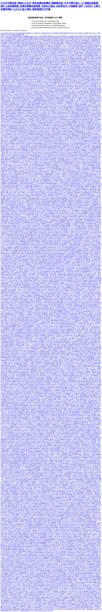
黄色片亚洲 (46, 525)
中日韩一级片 (65, 585)
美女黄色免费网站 (87, 432)
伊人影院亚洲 (65, 82)
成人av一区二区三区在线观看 (68, 76)
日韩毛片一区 (36, 265)
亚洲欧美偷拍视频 (40, 74)
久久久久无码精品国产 (57, 417)
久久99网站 (92, 310)
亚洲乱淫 (23, 524)
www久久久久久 (5, 205)
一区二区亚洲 (62, 546)
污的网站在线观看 (74, 113)
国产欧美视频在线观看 (81, 601)
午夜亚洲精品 (13, 263)
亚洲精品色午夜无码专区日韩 (37, 244)
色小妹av (67, 64)
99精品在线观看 (5, 490)
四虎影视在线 (95, 350)
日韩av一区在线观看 (41, 49)
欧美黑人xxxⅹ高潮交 (80, 278)
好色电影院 (18, 220)
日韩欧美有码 (70, 51)
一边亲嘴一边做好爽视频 (8, 60)
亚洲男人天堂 (95, 516)
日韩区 (97, 60)
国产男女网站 (50, 42)
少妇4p (74, 260)
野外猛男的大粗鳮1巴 (52, 210)
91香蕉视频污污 (44, 366)
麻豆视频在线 (88, 430)
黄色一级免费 (67, 400)
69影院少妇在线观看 (14, 137)
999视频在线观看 (11, 235)
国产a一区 (81, 152)
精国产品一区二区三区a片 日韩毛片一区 (32, 589)
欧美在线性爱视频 (28, 234)
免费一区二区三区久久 (8, 189)
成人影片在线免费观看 (63, 116)
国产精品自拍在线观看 (9, 438)
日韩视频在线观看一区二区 (90, 70)
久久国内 (85, 74)
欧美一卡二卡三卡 (96, 193)
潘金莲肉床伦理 (5, 269)
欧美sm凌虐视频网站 (9, 64)
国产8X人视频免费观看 (54, 125)
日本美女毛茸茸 (52, 238)
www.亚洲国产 (17, 524)
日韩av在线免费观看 (20, 375)
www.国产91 (37, 119)
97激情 (86, 500)
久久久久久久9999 (18, 522)
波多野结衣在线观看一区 (92, 94)
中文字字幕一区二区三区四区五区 (63, 121)
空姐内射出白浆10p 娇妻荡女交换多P (36, 384)
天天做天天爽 (26, 368)
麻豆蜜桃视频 (94, 199)
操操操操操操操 (49, 141)
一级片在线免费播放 (82, 534)
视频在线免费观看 (61, 51)
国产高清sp (86, 51)
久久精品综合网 (57, 228)
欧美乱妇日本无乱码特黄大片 (66, 299)
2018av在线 (65, 88)
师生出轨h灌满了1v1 (73, 554)
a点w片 (75, 384)
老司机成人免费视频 (13, 73)
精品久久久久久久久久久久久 (86, 235)
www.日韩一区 (64, 195)
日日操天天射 (35, 502)
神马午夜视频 (39, 95)
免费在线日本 (88, 134)
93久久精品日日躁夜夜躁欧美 (46, 61)
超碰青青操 (95, 432)
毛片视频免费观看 (53, 220)
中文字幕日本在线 (79, 363)
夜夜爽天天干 (13, 564)
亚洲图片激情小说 (85, 257)
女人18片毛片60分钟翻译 (72, 174)
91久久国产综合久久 (18, 574)
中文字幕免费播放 (13, 140)
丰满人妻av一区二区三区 (28, 165)
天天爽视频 (18, 342)
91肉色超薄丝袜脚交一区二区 (88, 311)
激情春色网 (84, 141)
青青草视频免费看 (61, 86)
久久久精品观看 (34, 576)
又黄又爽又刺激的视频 (75, 116)
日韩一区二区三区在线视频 (71, 77)
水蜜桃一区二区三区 (6, 98)
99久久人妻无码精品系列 (91, 485)
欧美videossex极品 (42, 255)
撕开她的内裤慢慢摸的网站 (57, 262)
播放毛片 (11, 257)
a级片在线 (98, 219)
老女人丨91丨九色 (34, 65)
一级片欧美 (57, 298)
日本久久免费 (46, 231)
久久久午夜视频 (17, 275)
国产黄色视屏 (4, 119)
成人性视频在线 (28, 393)
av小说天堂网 (21, 586)
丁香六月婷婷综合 (50, 73)
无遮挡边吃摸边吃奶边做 (81, 286)
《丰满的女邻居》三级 (30, 339)
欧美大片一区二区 (35, 36)
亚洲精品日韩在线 (27, 116)
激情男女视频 (86, 67)
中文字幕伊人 (12, 271)
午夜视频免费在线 (19, 502)
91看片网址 (51, 302)
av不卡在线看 (49, 359)
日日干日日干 (73, 333)
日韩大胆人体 (52, 196)
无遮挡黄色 (49, 39)
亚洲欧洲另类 (57, 162)
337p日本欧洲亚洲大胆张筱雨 (82, 339)
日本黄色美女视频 (61, 275)
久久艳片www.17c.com (90, 76)
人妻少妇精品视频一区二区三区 (15, 290)
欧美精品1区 (79, 505)
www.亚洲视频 (64, 217)
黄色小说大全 (48, 150)
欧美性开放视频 (21, 411)
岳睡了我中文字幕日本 (77, 332)
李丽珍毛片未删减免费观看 (38, 168)
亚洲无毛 (56, 149)
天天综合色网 (25, 292)
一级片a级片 (91, 74)
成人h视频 (92, 42)
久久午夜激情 (77, 257)
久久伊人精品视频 (33, 92)
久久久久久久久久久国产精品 (15, 83)
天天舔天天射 (88, 512)
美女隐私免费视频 (11, 381)
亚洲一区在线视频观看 (39, 257)
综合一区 (37, 572)
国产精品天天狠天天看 (30, 52)
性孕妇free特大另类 (32, 71)
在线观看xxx (39, 418)
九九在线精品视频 (37, 94)
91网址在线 (72, 385)
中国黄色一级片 (74, 268)
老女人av (35, 427)
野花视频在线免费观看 (28, 39)
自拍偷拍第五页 (53, 95)
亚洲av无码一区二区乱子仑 (54, 403)
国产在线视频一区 (68, 420)
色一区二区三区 (94, 82)
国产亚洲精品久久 (10, 473)
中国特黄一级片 (50, 321)
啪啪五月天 (78, 296)
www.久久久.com (11, 124)
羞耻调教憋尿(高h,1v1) (40, 98)
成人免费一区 (40, 436)
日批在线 (36, 61)
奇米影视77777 (84, 317)
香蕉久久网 (96, 180)
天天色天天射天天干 (14, 354)
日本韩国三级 (13, 360)
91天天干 (67, 406)
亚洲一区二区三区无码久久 (24, 293)
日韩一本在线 (53, 275)
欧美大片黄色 (74, 512)
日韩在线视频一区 (96, 204)
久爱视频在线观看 (78, 274)
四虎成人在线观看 (86, 162)
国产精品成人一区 (44, 594)
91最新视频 (4, 290)
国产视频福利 (48, 263)
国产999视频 (29, 232)
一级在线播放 (77, 88)
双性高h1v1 (62, 122)
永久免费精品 (88, 324)
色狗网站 (61, 210)
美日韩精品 (63, 455)
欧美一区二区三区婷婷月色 (57, 179)
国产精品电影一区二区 (20, 225)
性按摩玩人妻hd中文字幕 (8, 579)
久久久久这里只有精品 (75, 73)
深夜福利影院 (66, 512)
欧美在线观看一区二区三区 (88, 476)
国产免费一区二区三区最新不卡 (68, 100)
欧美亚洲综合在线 (29, 336)
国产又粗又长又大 (41, 88)
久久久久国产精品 (24, 371)
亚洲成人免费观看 (77, 515)
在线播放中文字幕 (71, 124)
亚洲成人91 (22, 48)
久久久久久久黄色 (74, 283)
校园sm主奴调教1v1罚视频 (41, 461)
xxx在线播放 (64, 375)
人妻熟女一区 (15, 152)
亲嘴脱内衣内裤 (76, 112)
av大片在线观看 (41, 122)
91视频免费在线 (39, 473)
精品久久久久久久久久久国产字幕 (70, 336)
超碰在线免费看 (23, 79)
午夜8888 (54, 113)
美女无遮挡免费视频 (11, 326)
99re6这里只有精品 (75, 607)
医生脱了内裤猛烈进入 (30, 131)
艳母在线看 (71, 316)
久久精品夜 (71, 219)
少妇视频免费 (58, 560)
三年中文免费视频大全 (6, 485)
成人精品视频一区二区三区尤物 (35, 213)
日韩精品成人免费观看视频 (87, 435)
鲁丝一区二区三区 (93, 104)
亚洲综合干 (47, 360)
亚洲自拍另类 (90, 561)
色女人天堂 (19, 144)
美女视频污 (72, 250)
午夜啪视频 (66, 457)
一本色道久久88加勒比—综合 (56, 451)
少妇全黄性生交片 (49, 402)
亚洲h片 (71, 305)
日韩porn (41, 83)
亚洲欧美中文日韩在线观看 (80, 119)
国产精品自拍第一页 (34, 176)
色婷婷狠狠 (15, 521)
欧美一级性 (94, 362)
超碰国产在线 (97, 208)
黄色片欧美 (76, 436)
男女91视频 (96, 528)
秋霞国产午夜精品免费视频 (53, 333)
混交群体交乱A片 (40, 582)
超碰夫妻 (95, 320)
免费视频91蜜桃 (35, 76)
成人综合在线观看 (80, 188)
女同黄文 (8, 97)
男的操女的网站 (10, 336)
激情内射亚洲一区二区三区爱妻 (50, 60)
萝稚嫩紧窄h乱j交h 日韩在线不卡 (12, 259)
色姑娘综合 (50, 536)
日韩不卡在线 (51, 260)
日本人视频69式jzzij (67, 393)
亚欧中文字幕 (21, 420)
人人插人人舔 (70, 595)
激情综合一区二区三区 (32, 144)
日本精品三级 (34, 433)
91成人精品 (35, 609)
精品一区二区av (8, 280)
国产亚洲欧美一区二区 (93, 356)
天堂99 (24, 144)
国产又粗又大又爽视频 (87, 314)
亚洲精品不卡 (31, 582)
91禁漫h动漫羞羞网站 (10, 116)
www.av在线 (55, 377)
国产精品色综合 (27, 91)
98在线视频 (36, 180)
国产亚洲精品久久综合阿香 (32, 112)
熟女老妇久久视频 (59, 42)
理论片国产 (18, 287)
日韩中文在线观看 (89, 472)
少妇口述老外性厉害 (63, 525)
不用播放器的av (11, 210)
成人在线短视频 (67, 476)
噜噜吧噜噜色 (7, 79)
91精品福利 (11, 447)
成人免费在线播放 (38, 381)
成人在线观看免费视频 (89, 357)
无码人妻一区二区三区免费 (7, 156)
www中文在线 (75, 83)
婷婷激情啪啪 (84, 92)
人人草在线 (37, 250)
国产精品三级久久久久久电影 (38, 210)
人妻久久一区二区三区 (65, 165)
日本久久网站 (85, 232)
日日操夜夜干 (30, 314)
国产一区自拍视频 (38, 445)
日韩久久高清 (90, 601)
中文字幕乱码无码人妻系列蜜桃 (33, 202)
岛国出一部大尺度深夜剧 (13, 94)
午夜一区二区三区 (53, 551)
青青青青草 (48, 74)
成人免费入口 (79, 61)
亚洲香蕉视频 (85, 249)
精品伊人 (73, 110)
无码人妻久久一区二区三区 (79, 287)
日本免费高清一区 (71, 204)
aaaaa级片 (70, 88)
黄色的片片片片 (58, 71)
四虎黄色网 (86, 241)
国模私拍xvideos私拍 (42, 289)
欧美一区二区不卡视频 (70, 449)
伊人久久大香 (34, 579)
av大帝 (22, 161)
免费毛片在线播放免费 (40, 39)
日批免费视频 (43, 36)
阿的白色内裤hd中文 (28, 585)
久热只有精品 (76, 107)
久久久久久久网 (24, 67)
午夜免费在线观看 (63, 91)
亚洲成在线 (18, 307)
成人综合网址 (78, 55)
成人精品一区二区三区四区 (92, 240)
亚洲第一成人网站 (66, 491)
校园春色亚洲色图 (92, 281)
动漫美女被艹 (50, 533)
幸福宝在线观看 (25, 179)
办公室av (64, 68)
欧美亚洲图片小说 (20, 308)
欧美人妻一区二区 (32, 406)
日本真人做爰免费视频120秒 (92, 174)
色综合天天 (52, 170)
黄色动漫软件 (93, 548)
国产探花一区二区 (58, 65)
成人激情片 (20, 415)
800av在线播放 (77, 335)
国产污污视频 (72, 493)
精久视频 (7, 302)
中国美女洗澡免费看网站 (81, 43)
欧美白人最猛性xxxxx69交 (74, 308)
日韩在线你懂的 (75, 64)
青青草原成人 (62, 380)
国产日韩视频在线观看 (19, 319)
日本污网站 (79, 469)
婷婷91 (47, 344)
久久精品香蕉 (4, 271)
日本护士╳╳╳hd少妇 (30, 344)
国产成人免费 (30, 225)
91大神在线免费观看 (80, 132)
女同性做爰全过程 (85, 445)
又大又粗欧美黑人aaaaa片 (49, 301)
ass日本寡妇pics (10, 173)
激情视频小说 (30, 551)
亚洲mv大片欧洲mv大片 (44, 246)
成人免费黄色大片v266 (16, 226)
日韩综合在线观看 (89, 348)
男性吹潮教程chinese (84, 83)
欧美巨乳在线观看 (69, 43)
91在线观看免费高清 (67, 107)
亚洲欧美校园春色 (88, 176)
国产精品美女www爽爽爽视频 (74, 106)
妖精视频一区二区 (96, 210)
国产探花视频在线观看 (49, 470)
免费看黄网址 (28, 302)
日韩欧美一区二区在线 (43, 432)
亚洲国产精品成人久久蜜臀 (81, 86)
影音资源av (91, 549)
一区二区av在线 (5, 301)
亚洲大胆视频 (16, 511)
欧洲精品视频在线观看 (36, 195)
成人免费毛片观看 (61, 445)
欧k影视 (84, 521)
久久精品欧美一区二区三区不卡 (80, 95)
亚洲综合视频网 (33, 155)
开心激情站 (44, 295)
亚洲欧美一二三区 (93, 43)
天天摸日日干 (81, 290)
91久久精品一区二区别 (71, 478)
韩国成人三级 (62, 360)
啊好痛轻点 (4, 210)
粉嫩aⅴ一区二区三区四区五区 (72, 463)
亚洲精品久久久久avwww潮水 (44, 80)
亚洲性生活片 (21, 112)
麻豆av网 (49, 82)
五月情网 (69, 94)
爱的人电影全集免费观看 (52, 244)
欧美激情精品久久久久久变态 (40, 186)
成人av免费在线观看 (39, 566)
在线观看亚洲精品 (28, 360)
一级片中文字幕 (42, 427)
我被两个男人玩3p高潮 (28, 533)
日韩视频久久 (94, 61)
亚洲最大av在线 (79, 54)
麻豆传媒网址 (54, 192)
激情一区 (4, 503)
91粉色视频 (96, 211)
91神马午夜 (10, 414)
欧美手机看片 (44, 237)
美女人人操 (5, 543)
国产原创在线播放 (19, 345)
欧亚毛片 (72, 54)
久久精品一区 (37, 275)
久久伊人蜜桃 (15, 369)
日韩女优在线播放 (37, 521)
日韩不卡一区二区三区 (62, 252)
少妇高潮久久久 (61, 52)
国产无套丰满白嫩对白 (65, 144)
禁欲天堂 (94, 429)
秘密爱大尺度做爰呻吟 (63, 113)
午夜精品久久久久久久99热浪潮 (72, 150)
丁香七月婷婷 (52, 307)
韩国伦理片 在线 (66, 321)
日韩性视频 (55, 143)
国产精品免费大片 (17, 228)
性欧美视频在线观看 (48, 243)
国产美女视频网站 (66, 223)
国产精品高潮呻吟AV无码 (24, 564)
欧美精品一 (23, 295)
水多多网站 (16, 452)
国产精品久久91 (58, 46)
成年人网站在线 (67, 326)
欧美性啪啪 (5, 250)
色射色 (19, 89)
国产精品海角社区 (7, 101)
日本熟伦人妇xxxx (29, 161)
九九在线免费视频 (49, 396)
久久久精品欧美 (71, 36)
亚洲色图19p (81, 240)
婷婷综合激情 (78, 595)
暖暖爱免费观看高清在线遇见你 (22, 405)
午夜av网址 (82, 223)
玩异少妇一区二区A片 (60, 508)
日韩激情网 (26, 323)
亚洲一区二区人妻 (69, 470)
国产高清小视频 (89, 121)
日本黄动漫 (63, 153)
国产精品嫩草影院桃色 (44, 234)
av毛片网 (38, 573)
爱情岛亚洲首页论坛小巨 (46, 76)
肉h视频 (34, 216)
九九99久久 (53, 336)
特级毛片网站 (45, 275)
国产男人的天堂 (57, 585)
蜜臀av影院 (38, 466)
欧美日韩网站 (58, 256)
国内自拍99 (74, 97)
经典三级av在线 (82, 122)
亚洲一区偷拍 (40, 342)
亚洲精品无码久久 (46, 417)
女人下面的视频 (25, 252)
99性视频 (59, 522)
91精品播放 (16, 540)
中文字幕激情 (71, 289)
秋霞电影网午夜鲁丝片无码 (89, 457)
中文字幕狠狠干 (72, 505)
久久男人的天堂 (57, 485)
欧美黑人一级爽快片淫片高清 (30, 377)
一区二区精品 (65, 73)
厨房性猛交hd (9, 55)
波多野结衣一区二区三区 (78, 191)
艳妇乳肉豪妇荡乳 (12, 572)
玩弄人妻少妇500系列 (52, 427)
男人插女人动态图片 (25, 152)
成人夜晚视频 (96, 299)
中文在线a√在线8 (76, 476)
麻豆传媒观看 (20, 302)
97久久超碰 (41, 377)
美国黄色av (62, 320)
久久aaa (33, 249)
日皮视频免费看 (80, 76)
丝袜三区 (81, 174)
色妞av (36, 314)
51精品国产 (55, 39)
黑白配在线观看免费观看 (94, 49)
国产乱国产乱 (75, 424)
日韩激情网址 (35, 564)
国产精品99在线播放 (13, 409)
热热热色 (44, 193)
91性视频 (3, 260)
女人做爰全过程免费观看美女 (80, 104)
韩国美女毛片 (96, 484)
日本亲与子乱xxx (23, 49)
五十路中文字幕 (82, 455)
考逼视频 (40, 505)
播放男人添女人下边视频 (76, 256)
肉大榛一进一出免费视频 (35, 299)
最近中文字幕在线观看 (13, 494)
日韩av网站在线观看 (94, 95)
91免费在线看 (24, 45)
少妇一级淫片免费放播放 (22, 569)
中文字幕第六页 (64, 314)
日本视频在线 (70, 37)
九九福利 (84, 451)
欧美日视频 (59, 257)
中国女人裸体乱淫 (12, 586)
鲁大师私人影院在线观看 (29, 57)
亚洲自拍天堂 (46, 418)
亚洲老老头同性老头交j (90, 219)
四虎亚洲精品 (96, 469)
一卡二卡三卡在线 (68, 115)
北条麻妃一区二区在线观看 (83, 82)
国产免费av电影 (26, 442)
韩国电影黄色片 (97, 45)
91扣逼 (19, 192)
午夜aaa (54, 435)
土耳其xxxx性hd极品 (53, 144)
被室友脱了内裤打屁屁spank (40, 232)
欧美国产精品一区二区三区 (56, 214)
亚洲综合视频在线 (39, 574)
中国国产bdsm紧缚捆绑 (23, 82)
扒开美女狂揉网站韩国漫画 (18, 97)
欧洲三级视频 (90, 165)
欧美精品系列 (86, 58)
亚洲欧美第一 (43, 283)
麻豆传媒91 (12, 307)
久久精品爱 (78, 226)
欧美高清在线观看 (35, 442)
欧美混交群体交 (5, 211)
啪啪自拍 (40, 408)
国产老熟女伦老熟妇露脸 (12, 74)
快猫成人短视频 (13, 445)
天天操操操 (90, 196)
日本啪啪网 (54, 67)
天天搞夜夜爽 (7, 497)
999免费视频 (55, 591)
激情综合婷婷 (23, 408)
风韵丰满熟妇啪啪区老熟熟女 (17, 238)
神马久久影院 (30, 98)
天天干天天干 (75, 326)
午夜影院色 (85, 378)
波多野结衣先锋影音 (85, 112)
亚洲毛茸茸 (23, 94)
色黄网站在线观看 (55, 216)
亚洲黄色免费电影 (20, 106)
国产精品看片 (63, 552)
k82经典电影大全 (43, 387)
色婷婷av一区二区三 (53, 182)
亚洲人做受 (75, 341)
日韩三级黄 (71, 338)
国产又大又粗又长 (77, 280)
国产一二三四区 (22, 61)
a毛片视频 (20, 183)
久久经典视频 (27, 76)
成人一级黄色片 (90, 313)
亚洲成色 (12, 92)
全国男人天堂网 (21, 530)
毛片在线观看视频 (11, 487)
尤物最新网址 (4, 183)
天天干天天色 (75, 558)
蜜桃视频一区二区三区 (35, 277)
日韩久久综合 (39, 182)
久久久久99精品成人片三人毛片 (73, 378)
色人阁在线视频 (20, 482)
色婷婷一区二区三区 (12, 121)
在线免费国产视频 (89, 185)
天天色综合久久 (39, 363)
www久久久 (98, 98)
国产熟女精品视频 (64, 513)
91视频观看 (67, 359)
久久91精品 (89, 574)
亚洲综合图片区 (56, 97)
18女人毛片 (78, 208)
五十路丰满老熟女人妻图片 (41, 548)
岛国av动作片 (24, 155)
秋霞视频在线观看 (64, 182)
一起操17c (79, 516)
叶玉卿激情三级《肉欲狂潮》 (9, 289)
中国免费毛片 (7, 499)
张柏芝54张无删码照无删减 (77, 109)
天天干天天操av (77, 217)
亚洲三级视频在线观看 (36, 64)
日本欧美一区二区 (21, 85)
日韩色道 (57, 290)
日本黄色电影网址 (5, 449)
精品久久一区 (48, 43)
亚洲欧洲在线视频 (67, 280)
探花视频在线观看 (69, 323)
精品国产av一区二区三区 (59, 57)
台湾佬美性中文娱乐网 (25, 137)
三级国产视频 (13, 71)
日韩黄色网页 (38, 60)
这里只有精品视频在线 (76, 67)
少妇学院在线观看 (88, 52)
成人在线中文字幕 (22, 490)
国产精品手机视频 (17, 460)
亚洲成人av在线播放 (78, 579)
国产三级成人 (54, 119)
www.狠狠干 (86, 238)
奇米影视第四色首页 (64, 134)
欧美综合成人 (85, 255)
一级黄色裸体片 (15, 499)
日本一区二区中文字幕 (40, 129)
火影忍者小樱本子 (63, 408)
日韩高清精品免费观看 (10, 113)
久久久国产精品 (5, 542)
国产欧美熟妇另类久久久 (64, 481)
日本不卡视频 (31, 73)
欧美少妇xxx (53, 86)
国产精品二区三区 (20, 473)
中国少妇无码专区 (30, 97)
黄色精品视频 (24, 418)
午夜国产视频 (84, 284)
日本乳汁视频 (14, 420)
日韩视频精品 (68, 103)
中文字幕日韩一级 (62, 430)
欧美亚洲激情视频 (78, 479)
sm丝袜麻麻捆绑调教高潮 (60, 89)
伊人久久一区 (89, 452)
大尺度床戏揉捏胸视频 (92, 509)
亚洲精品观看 (79, 110)
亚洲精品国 (93, 186)
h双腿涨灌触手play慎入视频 (79, 135)
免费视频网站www (77, 536)
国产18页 (84, 299)
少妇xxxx (8, 567)
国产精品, (51, 409)
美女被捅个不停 (30, 196)
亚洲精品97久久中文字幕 (50, 457)
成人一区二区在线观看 (68, 208)
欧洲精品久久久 (88, 110)
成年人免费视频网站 (44, 558)
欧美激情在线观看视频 (71, 122)
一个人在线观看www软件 (10, 193)
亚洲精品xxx (24, 357)
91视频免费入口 (79, 320)
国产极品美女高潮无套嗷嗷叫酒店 (28, 369)
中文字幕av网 (49, 441)
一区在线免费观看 (10, 557)
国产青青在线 (74, 350)
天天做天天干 (18, 189)
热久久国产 (31, 516)
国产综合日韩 (52, 51)
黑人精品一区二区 (41, 42)
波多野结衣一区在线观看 (7, 339)
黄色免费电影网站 (76, 351)
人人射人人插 (51, 543)
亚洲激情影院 (60, 101)
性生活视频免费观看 (68, 247)
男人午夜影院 (19, 271)
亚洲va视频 (87, 146)
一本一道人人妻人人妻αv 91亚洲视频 (44, 516)
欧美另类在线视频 (31, 289)
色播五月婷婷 (54, 226)
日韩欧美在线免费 (75, 177)
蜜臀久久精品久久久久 (10, 347)
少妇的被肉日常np (69, 79)
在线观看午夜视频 (28, 37)
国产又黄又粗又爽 (33, 545)
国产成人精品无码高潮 (87, 68)
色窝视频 (74, 121)
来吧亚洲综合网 (22, 71)
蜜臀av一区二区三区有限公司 (41, 531)
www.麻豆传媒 (51, 266)
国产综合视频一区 (53, 487)
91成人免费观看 (60, 323)
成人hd (49, 192)
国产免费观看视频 (26, 286)
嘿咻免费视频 (73, 464)
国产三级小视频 (27, 153)
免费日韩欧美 (71, 497)
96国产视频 (77, 345)
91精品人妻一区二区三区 (66, 265)
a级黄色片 (18, 390)
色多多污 (19, 39)
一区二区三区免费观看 (39, 183)
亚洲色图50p (60, 469)
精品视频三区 (38, 391)
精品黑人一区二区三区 (87, 335)
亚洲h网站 (83, 304)
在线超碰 (36, 329)
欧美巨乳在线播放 (65, 333)
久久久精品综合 (89, 225)
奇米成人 (76, 316)
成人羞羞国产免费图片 (95, 168)
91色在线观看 (7, 65)
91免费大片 (94, 295)
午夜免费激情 (45, 439)
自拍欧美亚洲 (7, 266)
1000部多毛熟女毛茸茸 (24, 146)
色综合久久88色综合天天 (80, 149)
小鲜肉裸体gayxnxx (76, 321)
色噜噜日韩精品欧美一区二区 (77, 183)
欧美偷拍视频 (24, 259)
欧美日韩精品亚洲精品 (42, 272)
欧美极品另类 (46, 356)
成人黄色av (12, 563)
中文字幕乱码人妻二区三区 (67, 296)
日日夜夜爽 (82, 350)
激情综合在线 (47, 381)
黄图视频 (9, 110)
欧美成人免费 (77, 490)
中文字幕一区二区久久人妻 (67, 167)
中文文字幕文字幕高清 (37, 174)
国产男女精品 (42, 65)
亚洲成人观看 (92, 447)
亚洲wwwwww (32, 80)
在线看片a (34, 519)
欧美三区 (62, 277)
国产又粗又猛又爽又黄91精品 (45, 240)
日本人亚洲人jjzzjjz (14, 610)
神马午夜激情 (15, 49)
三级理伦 (85, 397)
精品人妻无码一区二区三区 (31, 304)
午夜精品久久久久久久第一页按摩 (12, 317)
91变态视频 (70, 430)
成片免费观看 (72, 182)
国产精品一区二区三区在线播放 (24, 557)
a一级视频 (62, 64)
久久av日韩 (54, 574)
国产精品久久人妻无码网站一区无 (63, 211)
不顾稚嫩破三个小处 (67, 293)
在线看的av (28, 262)
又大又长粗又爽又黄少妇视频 (42, 204)
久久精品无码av (56, 284)
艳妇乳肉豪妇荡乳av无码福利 (81, 202)
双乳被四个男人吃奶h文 (88, 252)
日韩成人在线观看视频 (39, 296)
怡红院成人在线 (9, 540)
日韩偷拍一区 (89, 132)
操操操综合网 (49, 122)
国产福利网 (18, 466)
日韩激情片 (15, 296)
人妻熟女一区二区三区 (54, 458)
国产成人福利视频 (54, 64)
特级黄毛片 (41, 316)
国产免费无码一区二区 (10, 268)
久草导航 (66, 98)
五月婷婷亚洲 (80, 124)
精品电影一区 (52, 237)
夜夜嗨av (8, 420)
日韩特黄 (97, 458)
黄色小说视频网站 (58, 311)
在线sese (22, 311)
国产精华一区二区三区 (27, 246)
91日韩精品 (80, 98)
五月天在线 (90, 496)
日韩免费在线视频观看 (15, 513)
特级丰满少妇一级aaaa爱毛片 (8, 330)
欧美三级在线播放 (65, 354)
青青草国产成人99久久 (47, 485)
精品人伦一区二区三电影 (33, 223)
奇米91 (93, 112)
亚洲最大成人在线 (7, 196)
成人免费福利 (67, 394)
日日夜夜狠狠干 (94, 375)
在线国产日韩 (90, 494)
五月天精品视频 (93, 86)
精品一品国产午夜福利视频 (91, 39)
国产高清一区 (60, 85)
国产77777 (15, 146)
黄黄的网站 (11, 333)
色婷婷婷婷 (94, 381)
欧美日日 (44, 101)
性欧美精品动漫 (49, 296)
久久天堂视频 (65, 263)
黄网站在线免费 (63, 219)
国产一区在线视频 (89, 214)
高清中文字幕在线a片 (59, 191)
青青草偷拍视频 (54, 527)
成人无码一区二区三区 (37, 201)
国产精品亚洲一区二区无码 (92, 572)
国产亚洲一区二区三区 (68, 490)
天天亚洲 (10, 319)
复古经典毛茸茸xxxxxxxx (35, 149)
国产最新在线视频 (84, 173)
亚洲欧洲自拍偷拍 (91, 127)
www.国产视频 (36, 290)
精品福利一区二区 (51, 101)
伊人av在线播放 (54, 351)
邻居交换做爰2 (28, 580)
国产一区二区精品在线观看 (81, 488)
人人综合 (84, 217)
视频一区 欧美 (33, 82)
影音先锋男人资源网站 (54, 167)
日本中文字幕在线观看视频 (28, 466)
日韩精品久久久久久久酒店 (92, 109)
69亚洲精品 (10, 522)
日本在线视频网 (59, 461)
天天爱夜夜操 (77, 189)
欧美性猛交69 (29, 329)
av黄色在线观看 (46, 225)
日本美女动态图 (60, 269)
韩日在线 (18, 124)
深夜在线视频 (55, 134)
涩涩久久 (30, 505)
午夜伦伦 (32, 460)
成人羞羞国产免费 (23, 409)
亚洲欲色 (11, 295)
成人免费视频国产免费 (32, 238)
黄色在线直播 (30, 61)
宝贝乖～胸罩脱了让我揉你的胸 (70, 531)
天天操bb (71, 399)
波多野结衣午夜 (73, 63)
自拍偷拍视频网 (68, 473)
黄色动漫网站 (46, 408)
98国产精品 (51, 232)
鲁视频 (59, 399)
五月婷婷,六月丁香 (45, 119)
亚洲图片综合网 (79, 310)
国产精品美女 (17, 604)
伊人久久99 (94, 513)
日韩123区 (81, 214)
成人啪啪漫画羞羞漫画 (53, 281)
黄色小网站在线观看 (17, 464)
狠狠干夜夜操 (47, 286)
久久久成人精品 (49, 342)
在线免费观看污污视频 (35, 371)
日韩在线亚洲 (24, 317)
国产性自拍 (34, 255)
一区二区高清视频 (29, 118)
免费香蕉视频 (22, 475)
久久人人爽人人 (88, 131)
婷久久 (61, 473)
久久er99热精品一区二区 (45, 113)
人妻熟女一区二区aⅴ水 (95, 329)
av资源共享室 (49, 191)
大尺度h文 (98, 275)
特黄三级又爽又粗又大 (72, 391)
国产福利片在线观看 (21, 63)
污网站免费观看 (24, 299)
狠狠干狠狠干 (23, 119)
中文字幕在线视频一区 (6, 46)
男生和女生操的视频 (11, 260)
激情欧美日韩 (41, 319)
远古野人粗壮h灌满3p (89, 479)
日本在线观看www (5, 51)
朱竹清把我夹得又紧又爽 (55, 545)
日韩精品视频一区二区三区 (78, 129)
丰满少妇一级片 (47, 143)
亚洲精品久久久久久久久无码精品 (85, 207)
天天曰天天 (67, 67)
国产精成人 (13, 82)
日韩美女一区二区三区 (21, 223)
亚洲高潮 (95, 107)
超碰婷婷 (53, 365)
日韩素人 (91, 604)
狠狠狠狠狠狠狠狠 (82, 228)
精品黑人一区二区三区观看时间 (81, 40)
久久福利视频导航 (5, 329)
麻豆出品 (17, 311)
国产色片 (51, 298)
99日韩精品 (41, 54)
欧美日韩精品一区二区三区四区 (74, 57)
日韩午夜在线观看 (50, 110)
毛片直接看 (60, 539)
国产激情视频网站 (19, 336)
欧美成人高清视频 (96, 540)
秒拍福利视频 (54, 235)
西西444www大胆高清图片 (20, 274)
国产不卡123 (9, 551)
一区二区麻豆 (43, 112)
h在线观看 (84, 189)
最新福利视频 (70, 86)
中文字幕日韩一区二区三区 (7, 135)
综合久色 (10, 604)
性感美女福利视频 (80, 46)
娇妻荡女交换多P (96, 524)
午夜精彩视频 (93, 67)
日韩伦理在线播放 (90, 195)
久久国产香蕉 (78, 551)
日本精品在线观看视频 (72, 155)
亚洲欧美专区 (53, 159)
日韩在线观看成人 (58, 447)
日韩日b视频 (70, 555)
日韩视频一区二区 (40, 58)
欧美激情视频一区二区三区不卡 (36, 539)
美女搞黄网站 (92, 91)
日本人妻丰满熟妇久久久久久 (53, 88)
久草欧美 (66, 488)
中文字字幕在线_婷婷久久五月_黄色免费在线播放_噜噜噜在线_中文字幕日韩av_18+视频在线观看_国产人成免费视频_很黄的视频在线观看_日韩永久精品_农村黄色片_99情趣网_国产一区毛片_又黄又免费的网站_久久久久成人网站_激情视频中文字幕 (50, 6)
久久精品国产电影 (23, 74)
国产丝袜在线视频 (47, 299)
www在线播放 (43, 508)
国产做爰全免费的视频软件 (55, 146)
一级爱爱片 (51, 461)
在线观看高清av (60, 470)
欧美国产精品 (4, 161)
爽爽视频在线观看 (51, 147)
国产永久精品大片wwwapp (79, 293)
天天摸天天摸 (74, 441)
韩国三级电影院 (6, 380)
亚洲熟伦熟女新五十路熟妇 (74, 68)
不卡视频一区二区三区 (8, 287)
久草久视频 (44, 137)
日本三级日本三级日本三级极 (39, 162)
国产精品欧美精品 (61, 274)
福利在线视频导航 (84, 234)
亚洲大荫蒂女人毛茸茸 (34, 125)
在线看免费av (39, 424)
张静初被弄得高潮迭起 (62, 198)
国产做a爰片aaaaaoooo (17, 516)
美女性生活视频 (69, 40)
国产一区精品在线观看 (53, 128)
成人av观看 (30, 158)
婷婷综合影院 (87, 524)
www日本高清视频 (18, 107)
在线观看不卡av (56, 164)
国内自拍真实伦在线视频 (31, 353)
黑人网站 (21, 95)
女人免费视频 (84, 530)
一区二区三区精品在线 (64, 183)
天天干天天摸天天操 (51, 52)
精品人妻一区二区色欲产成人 (83, 204)
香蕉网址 (71, 488)
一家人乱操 (27, 345)
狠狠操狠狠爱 (8, 566)
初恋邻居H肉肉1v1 (60, 103)
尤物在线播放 (43, 256)
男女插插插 (92, 475)
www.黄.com (89, 247)
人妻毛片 (12, 45)
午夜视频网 (78, 451)
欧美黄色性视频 (48, 63)
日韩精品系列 (29, 143)
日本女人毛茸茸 (18, 100)
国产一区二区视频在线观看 (26, 186)
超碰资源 (62, 548)
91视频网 (17, 45)
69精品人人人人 (93, 296)
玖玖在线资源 (20, 52)
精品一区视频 (65, 405)
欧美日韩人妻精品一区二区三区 (66, 259)
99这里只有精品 (80, 48)
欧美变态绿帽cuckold (65, 387)
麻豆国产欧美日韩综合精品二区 (30, 43)
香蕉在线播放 (95, 512)
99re (55, 85)
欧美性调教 (65, 485)
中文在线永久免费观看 (58, 77)
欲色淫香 (5, 140)
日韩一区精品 (58, 138)
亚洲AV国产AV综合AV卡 (12, 48)
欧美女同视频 (76, 125)
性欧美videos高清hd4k (47, 156)
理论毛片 (13, 65)
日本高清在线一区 (91, 125)
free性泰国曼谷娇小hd (46, 348)
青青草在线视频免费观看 (8, 68)
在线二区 (44, 149)
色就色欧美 (50, 193)
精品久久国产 (79, 39)
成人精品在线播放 (18, 54)
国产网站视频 (58, 402)
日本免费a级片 (46, 391)
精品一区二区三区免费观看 (20, 198)
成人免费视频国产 (15, 138)
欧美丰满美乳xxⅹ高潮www (27, 129)
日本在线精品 (81, 195)
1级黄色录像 (93, 339)
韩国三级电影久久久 (15, 426)
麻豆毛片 (7, 536)
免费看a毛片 (30, 295)
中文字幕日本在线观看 (86, 210)
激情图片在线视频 (67, 436)
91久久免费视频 (14, 171)
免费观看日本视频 (55, 353)
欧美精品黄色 (10, 278)
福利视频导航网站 (74, 433)
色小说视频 (30, 119)
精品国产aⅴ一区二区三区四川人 (13, 150)
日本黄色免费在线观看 (34, 198)
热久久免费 (89, 502)
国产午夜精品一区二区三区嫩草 (20, 188)
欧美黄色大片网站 (25, 103)
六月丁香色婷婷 (32, 140)
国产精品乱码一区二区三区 (25, 128)
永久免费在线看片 (86, 244)
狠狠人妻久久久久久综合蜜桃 (56, 594)
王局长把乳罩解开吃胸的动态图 (15, 76)
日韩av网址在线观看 (29, 438)
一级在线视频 (89, 63)
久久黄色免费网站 (28, 525)
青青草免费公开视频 (94, 51)
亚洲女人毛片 (64, 528)
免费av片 (48, 124)
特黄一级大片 (11, 63)
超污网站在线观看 (38, 143)
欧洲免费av (20, 326)
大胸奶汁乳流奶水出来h (95, 92)
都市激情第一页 (83, 436)
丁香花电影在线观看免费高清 (41, 107)
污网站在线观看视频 (73, 452)
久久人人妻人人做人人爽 (35, 67)
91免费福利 (37, 118)
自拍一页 (42, 198)
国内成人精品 (6, 569)
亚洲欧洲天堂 (33, 536)
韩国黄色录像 (79, 58)
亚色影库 (38, 540)
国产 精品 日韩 (57, 528)
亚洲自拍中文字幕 (16, 286)
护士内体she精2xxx (25, 135)
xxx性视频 (37, 569)
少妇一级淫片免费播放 (9, 143)
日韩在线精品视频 (34, 458)
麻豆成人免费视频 (87, 305)
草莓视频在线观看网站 (66, 225)
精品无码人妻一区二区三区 (13, 67)
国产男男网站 (72, 128)
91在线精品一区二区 (66, 196)
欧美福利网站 (26, 36)
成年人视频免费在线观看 (57, 253)
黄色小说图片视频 (40, 73)
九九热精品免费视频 (70, 600)
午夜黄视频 (45, 259)
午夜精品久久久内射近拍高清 (44, 406)
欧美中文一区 (55, 229)
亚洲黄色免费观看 (15, 408)
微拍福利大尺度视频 (35, 405)
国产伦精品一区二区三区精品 (64, 435)
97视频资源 (7, 112)
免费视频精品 (13, 61)
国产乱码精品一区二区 (87, 107)
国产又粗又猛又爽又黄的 (31, 341)
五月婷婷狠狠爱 (45, 469)
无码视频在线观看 (67, 243)
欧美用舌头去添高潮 (89, 275)
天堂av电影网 (33, 383)
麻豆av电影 (54, 305)
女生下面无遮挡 (41, 135)
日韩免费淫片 (29, 265)
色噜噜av (58, 336)
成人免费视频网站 (86, 412)
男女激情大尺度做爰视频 (17, 131)
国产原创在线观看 (16, 380)
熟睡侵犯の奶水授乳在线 (49, 205)
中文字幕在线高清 (61, 147)
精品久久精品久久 (27, 226)
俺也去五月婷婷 (75, 235)
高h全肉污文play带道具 (57, 131)
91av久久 (12, 311)
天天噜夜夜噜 (45, 173)
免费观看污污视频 (19, 344)
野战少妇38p (32, 418)
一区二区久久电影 (30, 141)
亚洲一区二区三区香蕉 (51, 292)
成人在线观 (72, 48)
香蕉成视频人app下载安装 (82, 250)
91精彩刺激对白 (94, 83)
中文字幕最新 (86, 61)
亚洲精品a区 (55, 299)
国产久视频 (23, 351)
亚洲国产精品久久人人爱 (64, 118)
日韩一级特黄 (48, 341)
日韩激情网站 (32, 269)
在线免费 (10, 42)
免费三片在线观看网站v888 (22, 156)
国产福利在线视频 (41, 52)
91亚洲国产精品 (48, 228)
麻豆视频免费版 (71, 546)
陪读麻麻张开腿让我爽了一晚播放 (36, 448)
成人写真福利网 (80, 36)
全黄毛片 (61, 152)
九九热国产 (84, 165)
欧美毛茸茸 (84, 496)
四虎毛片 (89, 448)
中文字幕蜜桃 (74, 223)
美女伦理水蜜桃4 (10, 308)
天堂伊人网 (67, 362)
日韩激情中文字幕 (5, 400)
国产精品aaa (45, 196)
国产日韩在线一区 (31, 424)
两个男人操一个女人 (37, 444)
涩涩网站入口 (59, 335)
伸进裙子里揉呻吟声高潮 (45, 287)
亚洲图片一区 (30, 606)
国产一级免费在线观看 (75, 42)
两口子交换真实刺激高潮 (19, 414)
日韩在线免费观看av (86, 192)
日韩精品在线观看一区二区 (85, 155)
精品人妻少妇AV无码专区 (36, 77)
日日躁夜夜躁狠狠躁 (50, 268)
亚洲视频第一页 (38, 138)
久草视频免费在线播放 (64, 235)
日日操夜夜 (73, 406)
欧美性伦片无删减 (96, 366)
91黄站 (81, 118)
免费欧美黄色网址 (19, 231)
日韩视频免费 (32, 49)
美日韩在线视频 (60, 600)
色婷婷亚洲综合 (22, 445)
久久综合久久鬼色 (90, 183)
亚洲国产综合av (34, 347)
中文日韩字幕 (75, 118)
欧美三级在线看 (65, 164)
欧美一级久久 (39, 57)
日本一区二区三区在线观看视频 (18, 256)
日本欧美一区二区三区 (83, 301)
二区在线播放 (64, 317)
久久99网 (67, 193)
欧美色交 (52, 92)
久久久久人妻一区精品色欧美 (66, 192)
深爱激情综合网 (43, 347)
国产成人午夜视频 (59, 61)
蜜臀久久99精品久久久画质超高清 (43, 372)
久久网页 (3, 421)
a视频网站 (12, 205)
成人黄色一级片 (16, 406)
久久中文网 (60, 278)
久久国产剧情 (30, 256)
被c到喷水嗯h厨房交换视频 (50, 201)
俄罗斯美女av (96, 305)
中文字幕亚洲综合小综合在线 (77, 158)
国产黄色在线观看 (64, 429)
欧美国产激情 (63, 36)
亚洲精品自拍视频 (16, 98)
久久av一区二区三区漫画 (10, 411)
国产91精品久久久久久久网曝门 (63, 135)
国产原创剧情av (90, 129)
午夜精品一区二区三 (40, 595)
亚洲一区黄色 (40, 402)
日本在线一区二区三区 (9, 144)
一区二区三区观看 (70, 371)
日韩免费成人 (94, 525)
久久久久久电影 (61, 604)
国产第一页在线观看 (70, 61)
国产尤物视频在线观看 (8, 208)
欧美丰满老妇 (85, 179)
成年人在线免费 (20, 235)
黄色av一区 (66, 63)
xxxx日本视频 (44, 277)
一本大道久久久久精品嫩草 (56, 503)
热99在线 (68, 369)
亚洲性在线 (62, 49)
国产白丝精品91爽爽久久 (13, 176)
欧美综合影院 (37, 577)
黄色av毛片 (66, 65)
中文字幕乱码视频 (20, 240)
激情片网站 (61, 143)
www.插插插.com (27, 441)
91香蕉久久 (59, 208)
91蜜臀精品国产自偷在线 (33, 132)
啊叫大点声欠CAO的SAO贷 (59, 94)
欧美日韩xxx (91, 119)
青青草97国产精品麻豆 (34, 320)
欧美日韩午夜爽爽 (15, 560)
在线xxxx (59, 176)
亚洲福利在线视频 (27, 110)
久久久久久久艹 (40, 141)
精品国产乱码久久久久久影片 (36, 188)
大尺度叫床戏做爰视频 (84, 77)
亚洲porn (53, 552)
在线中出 (19, 263)
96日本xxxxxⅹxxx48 (39, 360)
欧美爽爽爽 (19, 330)
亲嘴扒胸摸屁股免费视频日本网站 (15, 86)
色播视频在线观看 (28, 107)
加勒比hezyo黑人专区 (92, 283)
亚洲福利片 (83, 94)
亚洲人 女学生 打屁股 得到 (29, 189)
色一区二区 (82, 369)
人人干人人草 (6, 424)
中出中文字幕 (67, 350)
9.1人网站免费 (44, 125)
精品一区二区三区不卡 (81, 543)
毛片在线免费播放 (42, 536)
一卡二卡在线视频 (25, 467)
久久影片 (29, 216)
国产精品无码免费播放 (59, 43)
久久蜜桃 (63, 174)
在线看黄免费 (13, 536)
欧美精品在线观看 (43, 144)
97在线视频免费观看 (78, 131)
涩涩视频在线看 (6, 327)
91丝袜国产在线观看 (16, 458)
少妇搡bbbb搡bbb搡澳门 (75, 244)
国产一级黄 (57, 345)
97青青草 (32, 569)
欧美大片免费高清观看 (48, 195)
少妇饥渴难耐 (91, 213)
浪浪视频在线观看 (56, 82)
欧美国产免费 (86, 295)
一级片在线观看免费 (50, 257)
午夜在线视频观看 (92, 149)
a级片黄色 (94, 354)
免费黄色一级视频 (66, 577)
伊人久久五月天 (68, 104)
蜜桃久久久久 (53, 607)
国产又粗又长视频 (32, 402)
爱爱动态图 (68, 191)
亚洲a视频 (46, 451)
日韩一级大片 (67, 558)
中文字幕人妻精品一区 (75, 161)
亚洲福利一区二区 (86, 116)
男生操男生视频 (60, 170)
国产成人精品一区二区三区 (72, 85)
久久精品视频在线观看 (14, 161)
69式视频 (34, 421)
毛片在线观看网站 (65, 403)
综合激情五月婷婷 (76, 179)
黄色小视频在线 (83, 281)
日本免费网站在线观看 (13, 182)
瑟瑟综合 (46, 95)
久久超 (21, 296)
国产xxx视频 (98, 479)
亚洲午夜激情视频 (94, 202)
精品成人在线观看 (62, 201)
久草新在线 (43, 321)
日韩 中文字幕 (84, 345)
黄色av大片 (97, 159)
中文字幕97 (45, 121)
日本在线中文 (4, 388)
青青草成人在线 (49, 436)
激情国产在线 (86, 147)
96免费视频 (12, 103)
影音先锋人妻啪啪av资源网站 (34, 332)
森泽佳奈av (63, 509)
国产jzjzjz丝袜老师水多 (92, 161)
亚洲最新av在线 (22, 219)
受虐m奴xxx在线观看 (6, 548)
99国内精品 (48, 253)
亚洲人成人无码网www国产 (8, 185)
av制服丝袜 (43, 502)
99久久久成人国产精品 (72, 80)
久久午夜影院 (96, 574)
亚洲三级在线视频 (23, 320)
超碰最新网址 (31, 45)
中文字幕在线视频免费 (38, 393)
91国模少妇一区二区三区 (22, 65)
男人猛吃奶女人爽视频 (83, 478)
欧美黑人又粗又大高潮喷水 (91, 143)
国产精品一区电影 (53, 326)
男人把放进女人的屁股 (81, 365)
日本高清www (48, 385)
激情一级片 (86, 323)
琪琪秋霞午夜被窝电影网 (12, 403)
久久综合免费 (77, 162)
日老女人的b (56, 156)
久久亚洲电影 (90, 60)
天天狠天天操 (4, 592)
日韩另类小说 (84, 298)
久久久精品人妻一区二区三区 (56, 104)
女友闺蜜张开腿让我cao (79, 499)
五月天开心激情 (78, 153)
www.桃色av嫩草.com (77, 241)
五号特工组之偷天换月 (58, 566)
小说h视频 (57, 189)
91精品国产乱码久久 (64, 39)
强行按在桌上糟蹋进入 (35, 284)
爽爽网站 (52, 173)
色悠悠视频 (60, 512)
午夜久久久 (17, 295)
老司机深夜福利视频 (93, 444)
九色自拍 (16, 95)
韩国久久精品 (44, 430)
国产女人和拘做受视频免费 (77, 143)
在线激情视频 (82, 144)
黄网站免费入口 (9, 365)
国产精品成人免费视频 (11, 417)
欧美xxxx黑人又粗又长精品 (21, 125)
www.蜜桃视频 (16, 247)
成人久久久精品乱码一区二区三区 (89, 262)
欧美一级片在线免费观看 (27, 134)
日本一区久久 (72, 91)
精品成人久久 (72, 98)
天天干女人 (88, 158)
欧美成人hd (94, 244)
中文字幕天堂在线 (11, 202)
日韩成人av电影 (19, 281)
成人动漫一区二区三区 (43, 170)
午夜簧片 (64, 106)
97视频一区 (91, 330)
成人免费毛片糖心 (68, 335)
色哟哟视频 (95, 162)
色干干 (77, 193)
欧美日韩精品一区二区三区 (89, 321)
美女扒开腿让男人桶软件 (63, 109)
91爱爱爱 (93, 415)
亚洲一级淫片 (17, 134)
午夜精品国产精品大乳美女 (59, 80)
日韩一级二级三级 (44, 109)
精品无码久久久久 (28, 55)
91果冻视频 (23, 555)
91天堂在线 (62, 58)
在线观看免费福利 (12, 183)
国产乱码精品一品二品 (64, 460)
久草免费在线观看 (30, 106)
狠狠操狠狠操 (30, 63)
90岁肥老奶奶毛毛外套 (42, 45)
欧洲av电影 (3, 399)
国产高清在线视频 (32, 452)
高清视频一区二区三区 (46, 223)
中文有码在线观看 (22, 366)
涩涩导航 (35, 37)
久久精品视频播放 (75, 262)
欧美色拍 (51, 588)
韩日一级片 (51, 162)
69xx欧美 (27, 350)
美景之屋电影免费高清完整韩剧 (33, 199)
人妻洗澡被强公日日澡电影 (36, 356)
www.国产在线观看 (65, 290)
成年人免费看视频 (30, 542)
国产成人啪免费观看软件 (93, 246)
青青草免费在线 (46, 369)
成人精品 (7, 457)
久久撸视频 (28, 104)
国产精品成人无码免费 (55, 158)
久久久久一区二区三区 (69, 557)
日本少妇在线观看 (36, 137)
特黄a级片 (20, 121)
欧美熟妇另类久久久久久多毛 (21, 518)
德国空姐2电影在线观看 (7, 393)
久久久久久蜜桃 (69, 277)
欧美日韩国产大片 (53, 463)
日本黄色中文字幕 (55, 204)
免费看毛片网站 (42, 519)
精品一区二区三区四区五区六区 (52, 329)
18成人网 (19, 43)
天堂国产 (75, 439)
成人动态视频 (11, 91)
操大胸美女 (18, 68)
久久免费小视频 (73, 588)
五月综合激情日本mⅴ (77, 180)
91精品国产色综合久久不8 (26, 180)
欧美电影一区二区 (88, 320)
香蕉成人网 (18, 208)
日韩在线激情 (17, 278)
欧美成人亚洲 (28, 609)
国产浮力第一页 (37, 499)
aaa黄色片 (96, 600)
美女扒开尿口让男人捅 (54, 100)
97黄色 (72, 362)
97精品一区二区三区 (55, 452)
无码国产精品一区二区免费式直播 (91, 71)
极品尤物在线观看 (18, 55)
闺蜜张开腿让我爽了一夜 (22, 80)
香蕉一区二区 (28, 86)
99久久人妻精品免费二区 (10, 168)
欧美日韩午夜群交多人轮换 (29, 228)
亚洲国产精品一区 (88, 256)
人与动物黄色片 (64, 128)
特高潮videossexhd (83, 603)
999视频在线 (90, 208)
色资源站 (35, 497)
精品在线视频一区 (50, 308)
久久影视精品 (69, 202)
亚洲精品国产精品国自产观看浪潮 (23, 444)
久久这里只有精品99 (41, 339)
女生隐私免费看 (93, 205)
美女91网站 (89, 460)
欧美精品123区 (44, 104)
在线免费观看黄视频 (83, 205)
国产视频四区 (26, 397)
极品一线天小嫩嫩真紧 (55, 442)
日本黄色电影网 (29, 427)
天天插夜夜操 (86, 506)
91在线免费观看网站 (59, 193)
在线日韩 (90, 211)
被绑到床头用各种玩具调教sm (8, 292)
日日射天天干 (91, 97)
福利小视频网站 (81, 406)
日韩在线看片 (13, 310)
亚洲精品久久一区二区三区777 (26, 548)
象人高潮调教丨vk (42, 46)
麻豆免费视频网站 (95, 327)
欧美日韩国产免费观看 (70, 249)
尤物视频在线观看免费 (42, 412)
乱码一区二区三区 (5, 36)
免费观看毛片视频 (24, 372)
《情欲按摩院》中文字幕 (88, 454)
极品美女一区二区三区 (63, 305)
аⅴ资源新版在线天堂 (95, 40)
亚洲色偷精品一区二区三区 (52, 423)
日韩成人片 (31, 305)
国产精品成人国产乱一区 (61, 266)
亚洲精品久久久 (51, 335)
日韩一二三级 (59, 488)
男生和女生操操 (9, 274)
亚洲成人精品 (82, 80)
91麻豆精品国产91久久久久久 (29, 457)
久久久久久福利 (46, 67)
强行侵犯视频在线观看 (45, 180)
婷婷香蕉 (63, 246)
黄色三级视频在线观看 (85, 193)
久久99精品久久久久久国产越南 (28, 354)
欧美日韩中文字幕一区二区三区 (20, 58)
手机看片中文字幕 (80, 128)
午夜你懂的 (48, 566)
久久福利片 (35, 91)
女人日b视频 (31, 363)
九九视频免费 (80, 429)
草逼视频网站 (35, 278)
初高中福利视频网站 (56, 48)
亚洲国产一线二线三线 (95, 57)
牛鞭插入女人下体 (70, 222)
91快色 (17, 255)
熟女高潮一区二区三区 (74, 396)
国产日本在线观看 (29, 235)
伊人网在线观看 (33, 260)
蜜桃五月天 (11, 503)
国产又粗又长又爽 (80, 572)
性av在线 (53, 40)
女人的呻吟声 (74, 159)
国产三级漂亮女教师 (24, 463)
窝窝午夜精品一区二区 (81, 229)
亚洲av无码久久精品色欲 (59, 155)
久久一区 (45, 167)
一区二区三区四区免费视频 (9, 39)
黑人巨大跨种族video (69, 278)
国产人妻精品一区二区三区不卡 (83, 199)
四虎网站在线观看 (67, 131)
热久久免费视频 (49, 71)
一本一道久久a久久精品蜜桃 (86, 89)
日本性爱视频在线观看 (77, 238)
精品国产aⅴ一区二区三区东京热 (87, 64)
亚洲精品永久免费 (42, 238)
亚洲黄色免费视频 (54, 320)
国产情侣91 (46, 51)
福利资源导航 (61, 127)
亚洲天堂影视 (48, 106)
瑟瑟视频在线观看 (73, 60)
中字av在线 (52, 597)
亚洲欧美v (90, 299)
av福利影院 (24, 406)
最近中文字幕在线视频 (12, 177)
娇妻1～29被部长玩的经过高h (76, 45)
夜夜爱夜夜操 (61, 255)
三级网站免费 (72, 429)
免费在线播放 (62, 580)
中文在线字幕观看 (13, 250)
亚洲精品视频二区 (90, 383)
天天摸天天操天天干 (22, 211)
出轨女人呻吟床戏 (87, 595)
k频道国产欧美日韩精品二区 (77, 185)
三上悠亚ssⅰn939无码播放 (82, 266)
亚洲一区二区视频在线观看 (15, 363)
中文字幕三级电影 (12, 316)
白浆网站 (35, 505)
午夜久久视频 (71, 55)
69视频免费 (72, 82)
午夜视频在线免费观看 (47, 540)
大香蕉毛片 (42, 43)
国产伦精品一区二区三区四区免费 (87, 85)
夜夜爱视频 (71, 375)
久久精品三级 (5, 527)
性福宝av (3, 493)
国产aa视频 (3, 94)
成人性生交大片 (59, 609)
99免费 (54, 445)
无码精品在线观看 (17, 46)
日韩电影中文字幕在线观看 (75, 74)
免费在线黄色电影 (86, 170)
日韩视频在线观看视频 (95, 478)
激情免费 (3, 326)
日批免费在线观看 (87, 467)
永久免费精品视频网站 (68, 162)
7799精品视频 (38, 121)
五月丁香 (39, 421)
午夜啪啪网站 (48, 377)
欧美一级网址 (70, 213)
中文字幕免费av (50, 211)
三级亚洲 (89, 420)
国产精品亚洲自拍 (66, 241)
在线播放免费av (85, 137)
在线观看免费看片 (60, 307)
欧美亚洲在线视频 (28, 183)
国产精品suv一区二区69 (80, 247)
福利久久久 (19, 116)
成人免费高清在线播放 (64, 332)
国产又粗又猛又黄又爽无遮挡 (40, 449)
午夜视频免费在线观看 (16, 36)
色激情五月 (47, 316)
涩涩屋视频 (79, 201)
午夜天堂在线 (73, 290)
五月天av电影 (81, 609)
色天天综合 (64, 132)
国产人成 (52, 138)
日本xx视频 (32, 182)
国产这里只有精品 (68, 447)
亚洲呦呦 (9, 247)
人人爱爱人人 (37, 196)
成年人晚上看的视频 (61, 213)
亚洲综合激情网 (87, 366)
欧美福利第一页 (81, 509)
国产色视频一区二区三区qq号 (24, 268)
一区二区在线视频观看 (35, 156)
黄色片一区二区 (78, 51)
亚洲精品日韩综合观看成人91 (44, 426)
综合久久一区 (6, 311)
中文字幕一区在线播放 (89, 98)
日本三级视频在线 (87, 518)
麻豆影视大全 (40, 500)
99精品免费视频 (23, 73)
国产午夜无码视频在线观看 (90, 156)
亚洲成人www (54, 219)
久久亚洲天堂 (4, 73)
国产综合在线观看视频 (38, 48)
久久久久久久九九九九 (47, 311)
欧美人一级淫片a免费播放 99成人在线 (45, 271)
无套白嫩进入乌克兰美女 (10, 229)
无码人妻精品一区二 (88, 118)
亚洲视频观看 (62, 220)
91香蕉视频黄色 (11, 455)
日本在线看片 (97, 214)
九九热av (40, 167)
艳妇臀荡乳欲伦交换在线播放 (22, 64)
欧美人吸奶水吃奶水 (55, 344)
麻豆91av (55, 141)
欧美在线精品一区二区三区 (64, 112)
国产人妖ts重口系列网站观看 (26, 324)
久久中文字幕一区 (39, 150)
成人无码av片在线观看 (8, 244)
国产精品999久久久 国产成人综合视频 (19, 269)
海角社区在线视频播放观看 (12, 324)
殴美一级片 (56, 509)
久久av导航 (47, 70)
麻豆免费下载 (25, 68)
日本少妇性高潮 (66, 432)
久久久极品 (33, 135)
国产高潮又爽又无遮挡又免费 (64, 421)
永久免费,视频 (4, 295)
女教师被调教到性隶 (32, 351)
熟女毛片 (58, 196)
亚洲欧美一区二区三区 (27, 217)
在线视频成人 (9, 40)
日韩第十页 (62, 149)
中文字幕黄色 (6, 310)
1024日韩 (33, 286)
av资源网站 (22, 521)
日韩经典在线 (47, 424)
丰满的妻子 (45, 463)
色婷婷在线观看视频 (6, 58)
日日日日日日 (42, 37)
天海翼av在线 (96, 460)
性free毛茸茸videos (57, 63)
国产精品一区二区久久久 (34, 490)
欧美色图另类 (64, 339)
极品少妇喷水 (9, 595)
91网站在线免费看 (39, 552)
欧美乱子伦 (72, 193)
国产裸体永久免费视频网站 (27, 435)
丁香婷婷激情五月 (38, 451)
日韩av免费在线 (5, 491)
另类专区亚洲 (15, 129)
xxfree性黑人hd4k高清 (30, 95)
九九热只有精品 (12, 293)
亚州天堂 (16, 213)
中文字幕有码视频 (8, 37)
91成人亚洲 (74, 313)
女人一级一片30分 (96, 399)
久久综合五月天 (20, 432)
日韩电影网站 (53, 274)
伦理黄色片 (50, 149)
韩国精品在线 (68, 418)
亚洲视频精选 (64, 467)
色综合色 (3, 420)
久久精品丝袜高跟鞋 (51, 399)
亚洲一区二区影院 (18, 37)
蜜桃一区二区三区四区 (21, 394)
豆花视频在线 (75, 210)
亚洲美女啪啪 (21, 127)
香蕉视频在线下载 (40, 308)
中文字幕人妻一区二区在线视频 (88, 414)
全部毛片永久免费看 (29, 121)
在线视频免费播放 (74, 513)
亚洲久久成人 (69, 49)
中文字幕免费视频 (96, 269)
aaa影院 (23, 488)
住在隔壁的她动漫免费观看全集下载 (54, 79)
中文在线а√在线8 (23, 305)
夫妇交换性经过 (48, 57)
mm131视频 (69, 307)
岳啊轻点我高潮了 (87, 180)
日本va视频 (48, 165)
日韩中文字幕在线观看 (74, 574)
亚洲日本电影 (78, 557)
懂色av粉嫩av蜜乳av (46, 132)
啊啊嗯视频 (19, 60)
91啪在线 (3, 567)
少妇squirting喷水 (43, 91)
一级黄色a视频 (85, 296)
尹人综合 (96, 472)
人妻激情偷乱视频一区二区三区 (52, 174)
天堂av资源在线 (40, 591)
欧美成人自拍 (81, 588)
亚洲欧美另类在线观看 (40, 330)
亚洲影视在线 (42, 433)
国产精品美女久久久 (73, 603)
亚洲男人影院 (45, 421)
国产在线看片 (83, 566)
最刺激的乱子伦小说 (83, 441)
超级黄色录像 (13, 112)
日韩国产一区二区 (25, 192)
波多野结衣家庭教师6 (23, 572)
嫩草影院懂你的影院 (57, 557)
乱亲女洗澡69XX (83, 159)
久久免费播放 (31, 266)
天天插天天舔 (78, 213)
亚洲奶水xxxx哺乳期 (28, 301)
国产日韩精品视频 (66, 576)
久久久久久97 (66, 177)
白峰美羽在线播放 (18, 234)
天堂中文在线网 (22, 491)
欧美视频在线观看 (64, 199)
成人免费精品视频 (25, 388)
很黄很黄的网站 (41, 344)
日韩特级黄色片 (93, 115)
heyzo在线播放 (53, 109)
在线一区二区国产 (81, 563)
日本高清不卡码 (65, 344)
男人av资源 (46, 152)
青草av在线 (34, 262)
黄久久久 (18, 292)
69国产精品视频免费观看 (74, 252)
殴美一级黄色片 (11, 147)
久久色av (73, 481)
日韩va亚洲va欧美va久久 (14, 77)
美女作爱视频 (31, 159)
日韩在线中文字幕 (73, 231)
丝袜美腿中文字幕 (10, 106)
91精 (12, 225)
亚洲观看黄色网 (73, 240)
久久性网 (92, 146)
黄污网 (16, 191)
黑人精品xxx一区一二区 (89, 368)
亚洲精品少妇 (78, 299)
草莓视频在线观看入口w (81, 289)
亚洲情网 (45, 182)
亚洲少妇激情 (6, 186)
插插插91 (58, 293)
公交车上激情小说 (35, 397)
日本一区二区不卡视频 (11, 162)
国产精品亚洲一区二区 (53, 429)
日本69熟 (35, 234)
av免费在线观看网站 (62, 574)
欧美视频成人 (31, 400)
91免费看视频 (16, 42)
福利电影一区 (11, 592)
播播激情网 (68, 342)
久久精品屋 (11, 321)
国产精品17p (11, 277)
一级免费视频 (92, 150)
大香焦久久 (40, 269)
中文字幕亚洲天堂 (50, 502)
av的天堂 (88, 552)
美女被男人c (60, 67)
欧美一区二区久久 (94, 234)
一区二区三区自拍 (14, 283)
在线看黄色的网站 (91, 543)
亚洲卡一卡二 (42, 579)
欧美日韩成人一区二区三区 (31, 54)
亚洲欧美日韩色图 (58, 583)
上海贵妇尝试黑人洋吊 (80, 220)
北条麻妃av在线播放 (50, 198)
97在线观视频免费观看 (27, 208)
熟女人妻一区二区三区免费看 (59, 124)
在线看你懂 (93, 79)
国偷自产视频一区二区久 (60, 272)
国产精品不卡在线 (53, 259)
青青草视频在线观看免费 (23, 229)
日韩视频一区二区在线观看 (57, 418)
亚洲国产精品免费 (94, 250)
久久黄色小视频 (6, 537)
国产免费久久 (70, 153)
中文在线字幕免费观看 (73, 173)
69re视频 (66, 232)
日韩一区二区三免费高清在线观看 (41, 86)
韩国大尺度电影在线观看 (65, 207)
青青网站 (95, 256)
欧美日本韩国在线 (5, 576)
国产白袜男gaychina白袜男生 (13, 217)
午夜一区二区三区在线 (61, 308)
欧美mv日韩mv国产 (48, 89)
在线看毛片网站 (81, 313)
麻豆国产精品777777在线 (55, 107)
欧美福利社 (48, 388)
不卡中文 (90, 113)
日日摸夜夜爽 (47, 97)
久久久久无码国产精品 (58, 150)
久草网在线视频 (91, 394)
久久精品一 (45, 604)
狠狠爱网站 (30, 94)
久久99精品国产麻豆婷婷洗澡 (91, 124)
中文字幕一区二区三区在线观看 (37, 323)
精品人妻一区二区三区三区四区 (14, 153)
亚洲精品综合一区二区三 (65, 351)
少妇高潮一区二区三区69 (57, 286)
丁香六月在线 (95, 589)
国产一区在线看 (79, 323)
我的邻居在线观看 (78, 219)
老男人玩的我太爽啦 (62, 603)
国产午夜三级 (74, 144)
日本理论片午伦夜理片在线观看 (33, 298)
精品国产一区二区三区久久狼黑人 (48, 127)
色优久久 (64, 237)
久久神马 (93, 445)
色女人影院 (84, 208)
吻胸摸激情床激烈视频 (64, 313)
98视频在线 (20, 51)
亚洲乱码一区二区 (19, 339)
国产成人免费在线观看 (53, 49)
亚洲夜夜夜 (43, 496)
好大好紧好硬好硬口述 (17, 397)
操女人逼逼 (75, 211)
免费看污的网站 (5, 307)
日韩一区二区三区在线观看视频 (27, 70)
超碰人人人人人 (68, 210)
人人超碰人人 (69, 52)
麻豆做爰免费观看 (21, 158)
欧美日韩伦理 (4, 91)
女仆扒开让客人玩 (78, 295)
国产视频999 (95, 65)
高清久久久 (39, 231)
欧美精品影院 (46, 40)
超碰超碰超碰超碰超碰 (51, 183)
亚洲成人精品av (79, 37)
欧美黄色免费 (4, 57)
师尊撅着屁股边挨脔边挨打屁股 (31, 222)
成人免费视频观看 (17, 284)
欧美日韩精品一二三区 (52, 496)
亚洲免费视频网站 (90, 128)
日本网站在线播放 (73, 195)
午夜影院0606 (76, 304)
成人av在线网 (86, 37)
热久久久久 (69, 147)
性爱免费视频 (48, 378)
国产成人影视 (88, 36)
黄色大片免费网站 (9, 427)
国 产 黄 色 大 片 (70, 320)
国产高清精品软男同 (59, 342)
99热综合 (8, 493)
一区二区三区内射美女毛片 (12, 70)
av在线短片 (12, 220)
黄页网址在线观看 (90, 555)
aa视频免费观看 (70, 330)
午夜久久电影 (12, 192)
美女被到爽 (67, 262)
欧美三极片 (69, 439)
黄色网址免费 (13, 89)
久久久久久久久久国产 (73, 89)
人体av (43, 284)
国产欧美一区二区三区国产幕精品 (45, 189)
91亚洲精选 (77, 168)
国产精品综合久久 (37, 557)
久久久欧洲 (28, 421)
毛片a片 (54, 269)
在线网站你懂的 (74, 134)
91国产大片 (77, 137)
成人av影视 (76, 49)
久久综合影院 (67, 180)
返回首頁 (62, 25)
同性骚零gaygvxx (39, 106)
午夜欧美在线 (20, 202)
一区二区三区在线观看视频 (10, 128)
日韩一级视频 (34, 503)
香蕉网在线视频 (36, 104)
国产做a (23, 232)
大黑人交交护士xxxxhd (56, 231)
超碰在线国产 (71, 552)
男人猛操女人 (96, 134)
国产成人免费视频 (94, 253)
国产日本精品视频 (50, 135)
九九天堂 (6, 107)
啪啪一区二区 (75, 94)
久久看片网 (33, 115)
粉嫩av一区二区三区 (13, 265)
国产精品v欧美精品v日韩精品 (83, 260)
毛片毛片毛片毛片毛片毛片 (51, 249)
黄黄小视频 (7, 351)
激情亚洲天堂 (4, 512)
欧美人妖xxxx (67, 583)
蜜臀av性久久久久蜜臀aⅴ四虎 (19, 101)
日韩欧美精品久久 (67, 341)
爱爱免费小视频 (9, 234)
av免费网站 (75, 243)
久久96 (75, 455)
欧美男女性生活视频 (16, 537)
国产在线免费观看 (78, 52)
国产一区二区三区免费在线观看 (92, 182)
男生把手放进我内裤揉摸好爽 (53, 37)
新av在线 (44, 103)
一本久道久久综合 (63, 338)
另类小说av (83, 494)
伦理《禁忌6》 (33, 179)
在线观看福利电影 (59, 98)
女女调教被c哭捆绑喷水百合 (15, 57)
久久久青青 (29, 48)
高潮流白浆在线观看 (44, 92)
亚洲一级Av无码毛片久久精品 (40, 561)
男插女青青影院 (60, 40)
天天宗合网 (26, 277)
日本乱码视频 (80, 275)
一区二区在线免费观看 (68, 137)
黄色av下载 (9, 152)
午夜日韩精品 (56, 441)
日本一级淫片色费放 (70, 415)
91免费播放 (42, 341)
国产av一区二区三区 (22, 159)
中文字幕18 (66, 461)
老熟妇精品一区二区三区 (63, 521)
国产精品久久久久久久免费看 (26, 171)
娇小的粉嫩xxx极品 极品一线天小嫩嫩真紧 (45, 522)
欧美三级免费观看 (94, 137)
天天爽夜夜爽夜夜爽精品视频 (39, 100)
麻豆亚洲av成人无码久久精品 (8, 195)
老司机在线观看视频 (88, 55)
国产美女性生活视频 (69, 347)
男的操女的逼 (36, 116)
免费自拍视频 (25, 284)
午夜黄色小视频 (50, 250)
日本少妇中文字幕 (80, 383)
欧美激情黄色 (78, 570)
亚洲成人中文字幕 (41, 82)
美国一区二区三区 (95, 271)
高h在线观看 (43, 247)
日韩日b (70, 70)
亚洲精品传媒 (4, 220)
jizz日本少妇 (37, 326)
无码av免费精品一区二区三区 (31, 83)
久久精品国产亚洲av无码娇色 (31, 558)
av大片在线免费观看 (32, 219)
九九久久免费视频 (75, 292)
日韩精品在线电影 (27, 296)
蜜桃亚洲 (42, 388)
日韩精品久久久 (60, 502)
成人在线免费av (79, 330)
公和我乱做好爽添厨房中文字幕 (48, 176)
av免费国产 (28, 201)
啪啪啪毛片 (83, 125)
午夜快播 (35, 55)
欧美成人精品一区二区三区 (18, 423)
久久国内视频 (86, 57)
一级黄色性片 (21, 316)
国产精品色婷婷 (10, 115)
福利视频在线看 (42, 147)
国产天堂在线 (40, 71)
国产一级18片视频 (75, 284)
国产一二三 (12, 482)
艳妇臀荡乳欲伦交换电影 (77, 359)
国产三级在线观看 (63, 60)
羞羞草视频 (47, 552)
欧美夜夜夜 (11, 502)
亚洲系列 (23, 42)
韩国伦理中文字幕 (60, 365)
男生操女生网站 (13, 490)
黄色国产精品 (45, 177)
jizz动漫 (63, 260)
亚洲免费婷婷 (96, 418)
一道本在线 (72, 232)
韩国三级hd (77, 314)
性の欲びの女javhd (87, 469)
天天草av (17, 433)
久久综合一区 (63, 281)
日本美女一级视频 (25, 439)
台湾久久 (31, 338)
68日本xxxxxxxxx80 (55, 246)
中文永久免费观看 (70, 58)
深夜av (29, 167)
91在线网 (87, 237)
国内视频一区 (22, 314)
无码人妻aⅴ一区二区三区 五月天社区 (48, 55)
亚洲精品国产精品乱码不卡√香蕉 (91, 140)
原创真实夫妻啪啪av (33, 113)
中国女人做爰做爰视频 (16, 457)
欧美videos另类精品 (75, 567)
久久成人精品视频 (7, 165)
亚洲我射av (32, 308)
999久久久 (30, 394)
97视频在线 (63, 234)
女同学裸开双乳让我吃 (90, 48)
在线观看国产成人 (56, 263)
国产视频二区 (96, 155)
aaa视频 (36, 246)
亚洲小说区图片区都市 (75, 65)
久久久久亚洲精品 (77, 269)
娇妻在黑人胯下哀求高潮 (77, 176)
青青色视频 (86, 253)
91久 (40, 345)
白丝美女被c (9, 262)
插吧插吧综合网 (93, 101)
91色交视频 (96, 302)
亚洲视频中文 (32, 292)
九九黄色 (17, 103)
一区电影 (66, 42)
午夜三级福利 (84, 164)
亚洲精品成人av (88, 418)
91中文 (74, 207)
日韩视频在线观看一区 (54, 357)
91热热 (45, 420)
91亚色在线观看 (57, 397)
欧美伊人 (66, 588)
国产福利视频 (34, 345)
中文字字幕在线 (14, 320)
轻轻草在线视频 (77, 409)
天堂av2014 (19, 323)
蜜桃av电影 (91, 88)
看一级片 (87, 388)
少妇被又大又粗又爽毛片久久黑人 (36, 79)
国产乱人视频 (42, 399)
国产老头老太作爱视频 (57, 140)
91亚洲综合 (51, 560)
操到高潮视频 (61, 226)
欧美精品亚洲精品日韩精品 (7, 368)
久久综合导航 (44, 326)
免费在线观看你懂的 (65, 97)
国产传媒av (8, 214)
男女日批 (24, 266)
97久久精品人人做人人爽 (38, 110)
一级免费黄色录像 (17, 479)
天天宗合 (12, 554)
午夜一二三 (3, 436)
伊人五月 (17, 135)
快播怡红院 (65, 146)
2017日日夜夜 (52, 412)
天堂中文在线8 (88, 45)
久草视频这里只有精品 (57, 180)
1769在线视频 (13, 211)
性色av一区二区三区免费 (69, 46)
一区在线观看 (4, 362)
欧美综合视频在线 (63, 444)
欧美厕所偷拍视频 (67, 494)
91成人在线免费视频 (15, 272)
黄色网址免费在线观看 (73, 281)
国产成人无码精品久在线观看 (64, 582)
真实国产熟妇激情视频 (38, 513)
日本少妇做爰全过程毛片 (77, 427)
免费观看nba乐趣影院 (6, 589)
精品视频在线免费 (54, 586)
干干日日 (79, 594)
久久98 (51, 447)
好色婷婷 (3, 336)
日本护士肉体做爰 (7, 188)
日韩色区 (76, 388)
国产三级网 (13, 569)
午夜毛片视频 (23, 213)
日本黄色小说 (9, 198)
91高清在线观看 (85, 168)
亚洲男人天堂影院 (51, 129)
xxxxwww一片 (39, 89)
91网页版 (68, 205)
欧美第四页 (95, 54)
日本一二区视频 (69, 127)
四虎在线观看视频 (17, 110)
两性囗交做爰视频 (85, 186)
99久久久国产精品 (95, 268)
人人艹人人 (65, 45)
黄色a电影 (91, 384)
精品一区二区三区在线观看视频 (65, 549)
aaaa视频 (61, 326)
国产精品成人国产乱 (31, 42)
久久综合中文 (77, 470)
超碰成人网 (58, 73)
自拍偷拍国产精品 (9, 213)
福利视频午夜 (25, 458)
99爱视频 (3, 217)
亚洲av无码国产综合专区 (64, 324)
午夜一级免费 (87, 415)
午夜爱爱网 (31, 461)
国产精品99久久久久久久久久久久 (16, 512)
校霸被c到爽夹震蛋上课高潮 (26, 250)
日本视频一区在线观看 (87, 226)
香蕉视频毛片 (23, 461)
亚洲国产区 (46, 338)
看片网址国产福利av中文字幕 (20, 88)
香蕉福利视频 (54, 408)
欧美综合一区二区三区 (15, 387)
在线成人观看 (95, 158)
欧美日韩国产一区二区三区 (90, 153)
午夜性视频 (97, 225)
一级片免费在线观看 (28, 359)
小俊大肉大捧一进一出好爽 (90, 201)
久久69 (66, 451)
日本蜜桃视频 (12, 594)
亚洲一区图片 (95, 198)
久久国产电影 (81, 537)
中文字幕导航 (35, 335)
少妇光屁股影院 (39, 97)
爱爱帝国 (23, 287)
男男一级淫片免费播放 (70, 366)
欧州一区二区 (88, 399)
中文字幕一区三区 (17, 165)
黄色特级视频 (97, 89)
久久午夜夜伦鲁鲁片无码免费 (65, 119)
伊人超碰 (76, 101)
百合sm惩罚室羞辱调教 (28, 60)
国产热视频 (89, 46)
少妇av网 (64, 37)
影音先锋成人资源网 (53, 91)
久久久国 (41, 293)
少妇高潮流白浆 (63, 591)
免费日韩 (86, 91)
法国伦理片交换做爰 (14, 119)
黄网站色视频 (58, 476)
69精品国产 (36, 333)
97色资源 (37, 256)
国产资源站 (35, 167)
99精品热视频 (28, 543)
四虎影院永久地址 (30, 375)
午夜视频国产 (43, 335)
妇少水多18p (53, 116)
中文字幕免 (82, 134)
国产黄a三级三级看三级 (70, 327)
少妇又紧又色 (46, 64)
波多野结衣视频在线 (85, 381)
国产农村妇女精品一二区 (18, 199)
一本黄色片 (32, 74)
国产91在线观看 (78, 506)
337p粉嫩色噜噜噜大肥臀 (24, 241)
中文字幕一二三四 (11, 530)
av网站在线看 (71, 132)
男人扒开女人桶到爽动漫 (41, 357)
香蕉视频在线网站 (35, 348)
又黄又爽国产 (84, 604)
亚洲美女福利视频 (46, 202)
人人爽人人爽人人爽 (58, 359)
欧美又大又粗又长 (60, 92)
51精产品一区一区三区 (68, 168)
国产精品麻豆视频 (78, 115)
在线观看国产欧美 (34, 109)
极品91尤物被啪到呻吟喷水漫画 (59, 497)
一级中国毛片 (81, 63)
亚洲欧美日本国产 (95, 511)
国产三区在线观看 (65, 284)
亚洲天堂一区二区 (29, 549)
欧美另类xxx (46, 447)
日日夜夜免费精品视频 (43, 262)
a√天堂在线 (28, 174)
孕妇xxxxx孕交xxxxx (83, 391)
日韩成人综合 (24, 515)
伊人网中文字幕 (55, 207)
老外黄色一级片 (9, 275)
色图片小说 (32, 89)
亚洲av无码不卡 (96, 260)
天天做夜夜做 (84, 292)
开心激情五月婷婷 (33, 399)
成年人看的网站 (23, 132)
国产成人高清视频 (75, 442)
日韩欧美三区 (6, 390)
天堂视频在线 (87, 259)
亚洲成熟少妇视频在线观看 (13, 488)
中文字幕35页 (26, 51)
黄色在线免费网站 (24, 237)
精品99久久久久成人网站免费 (45, 155)
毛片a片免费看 (81, 508)
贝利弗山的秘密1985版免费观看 (93, 216)
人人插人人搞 (25, 124)
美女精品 (80, 554)
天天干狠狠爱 (85, 548)
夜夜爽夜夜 (85, 213)
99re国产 (4, 223)
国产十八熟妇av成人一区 (60, 595)
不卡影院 (94, 580)
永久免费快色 (64, 381)
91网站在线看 (55, 165)
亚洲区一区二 (50, 595)
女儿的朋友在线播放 (53, 199)
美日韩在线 (68, 260)
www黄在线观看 (87, 54)
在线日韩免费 (29, 561)
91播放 (15, 109)
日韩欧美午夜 (4, 277)
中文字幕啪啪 (10, 466)
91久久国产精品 (68, 368)
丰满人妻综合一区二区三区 (68, 188)
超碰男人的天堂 (66, 176)
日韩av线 (88, 362)
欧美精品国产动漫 (62, 55)
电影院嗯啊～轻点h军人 (95, 391)
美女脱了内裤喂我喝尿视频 (37, 263)
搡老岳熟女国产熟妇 (27, 333)
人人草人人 (93, 390)
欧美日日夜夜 (53, 161)
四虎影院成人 (58, 321)
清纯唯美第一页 (12, 85)
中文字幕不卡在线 (84, 101)
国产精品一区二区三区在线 (52, 58)
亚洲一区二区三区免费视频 (55, 45)
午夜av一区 (4, 479)
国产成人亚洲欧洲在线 (88, 106)
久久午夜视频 (26, 263)
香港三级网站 (40, 396)
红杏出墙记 (91, 159)
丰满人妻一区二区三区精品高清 (37, 317)
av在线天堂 (13, 51)
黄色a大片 (45, 220)
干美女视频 (32, 58)
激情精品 (27, 496)
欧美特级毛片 (32, 88)
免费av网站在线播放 (6, 170)
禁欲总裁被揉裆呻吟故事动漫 (56, 449)
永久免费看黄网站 (96, 433)
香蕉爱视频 (65, 70)
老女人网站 (19, 377)
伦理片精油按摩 (12, 545)
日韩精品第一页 (48, 77)
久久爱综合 (73, 39)
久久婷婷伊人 (85, 458)
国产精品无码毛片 (86, 73)
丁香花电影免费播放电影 (22, 374)
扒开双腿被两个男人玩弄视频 (16, 253)
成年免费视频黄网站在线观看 (43, 542)
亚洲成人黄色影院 (12, 534)
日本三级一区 (72, 266)
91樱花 (30, 101)
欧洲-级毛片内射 (16, 391)
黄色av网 (74, 348)
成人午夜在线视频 (83, 211)
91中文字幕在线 (10, 561)
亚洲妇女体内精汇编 (41, 429)
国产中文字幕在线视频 (50, 54)
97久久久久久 (32, 122)
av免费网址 (79, 71)
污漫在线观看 (67, 348)
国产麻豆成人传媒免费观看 (73, 530)
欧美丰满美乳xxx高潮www (67, 189)
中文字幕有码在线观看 (87, 409)
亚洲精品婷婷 (45, 138)
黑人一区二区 (10, 332)
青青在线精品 (19, 91)
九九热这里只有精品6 (82, 475)
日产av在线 (16, 40)
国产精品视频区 (80, 481)
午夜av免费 (56, 122)
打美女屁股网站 (61, 202)
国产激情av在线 (45, 442)
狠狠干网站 (32, 598)
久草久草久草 (52, 512)
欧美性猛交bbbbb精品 (13, 372)
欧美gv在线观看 (85, 42)
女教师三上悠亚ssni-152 (20, 216)
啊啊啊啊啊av (43, 543)
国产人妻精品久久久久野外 (91, 152)
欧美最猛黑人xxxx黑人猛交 (74, 445)
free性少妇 (57, 153)
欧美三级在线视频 (38, 435)
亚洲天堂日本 (80, 182)
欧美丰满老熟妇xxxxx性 (19, 174)
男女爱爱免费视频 (41, 115)
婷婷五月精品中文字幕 (18, 350)
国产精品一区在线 (36, 101)
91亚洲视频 (70, 237)
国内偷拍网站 (42, 576)
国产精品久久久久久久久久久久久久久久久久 (31, 40)
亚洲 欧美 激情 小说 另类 (36, 185)
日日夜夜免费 (92, 441)
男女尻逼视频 (69, 479)
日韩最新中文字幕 (52, 247)
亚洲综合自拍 (90, 293)
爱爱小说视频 (84, 607)
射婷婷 (36, 387)
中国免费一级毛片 (58, 232)
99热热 (23, 104)
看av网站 (7, 454)
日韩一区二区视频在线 (21, 147)
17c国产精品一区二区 (55, 171)
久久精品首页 (42, 564)
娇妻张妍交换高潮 (23, 140)
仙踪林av (58, 454)
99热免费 (84, 246)
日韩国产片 (97, 393)
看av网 (35, 208)
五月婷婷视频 (20, 118)
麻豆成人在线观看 (93, 530)
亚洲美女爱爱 (84, 329)
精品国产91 (35, 226)
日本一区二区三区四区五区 (48, 476)
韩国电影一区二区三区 (53, 36)
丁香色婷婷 (74, 342)
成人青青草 (98, 97)
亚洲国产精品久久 (27, 100)
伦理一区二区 (82, 420)
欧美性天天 (79, 366)
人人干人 (88, 138)
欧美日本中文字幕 (16, 418)
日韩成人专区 (28, 502)
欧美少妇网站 (34, 146)
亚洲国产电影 (10, 179)
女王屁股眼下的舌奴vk (39, 359)
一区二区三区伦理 (32, 342)
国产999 (58, 552)
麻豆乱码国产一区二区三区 (20, 448)
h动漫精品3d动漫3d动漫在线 (90, 280)
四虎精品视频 (10, 442)
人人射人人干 (65, 48)
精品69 (32, 511)
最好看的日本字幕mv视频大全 (78, 138)
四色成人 (71, 199)
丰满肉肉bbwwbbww (10, 484)
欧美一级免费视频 (47, 445)
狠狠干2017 (71, 339)
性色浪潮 (23, 98)
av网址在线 (47, 48)
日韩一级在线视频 (65, 441)
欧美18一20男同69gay (59, 482)
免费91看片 (59, 393)
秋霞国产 (49, 68)
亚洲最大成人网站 (20, 143)
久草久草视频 (4, 42)
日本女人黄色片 (28, 290)
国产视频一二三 (70, 226)
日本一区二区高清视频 (32, 475)
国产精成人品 (97, 55)
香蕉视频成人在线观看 (80, 127)
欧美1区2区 (44, 128)
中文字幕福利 (66, 138)
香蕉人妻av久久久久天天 (76, 522)
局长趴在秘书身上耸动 (94, 289)
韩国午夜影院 (76, 527)
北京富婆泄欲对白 (63, 551)
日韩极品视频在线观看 (44, 353)
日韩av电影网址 (24, 400)
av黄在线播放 (38, 193)
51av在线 (12, 255)
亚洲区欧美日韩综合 (25, 249)
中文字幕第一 (93, 442)
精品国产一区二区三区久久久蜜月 (54, 115)
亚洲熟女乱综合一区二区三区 (46, 475)
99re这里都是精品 (75, 165)
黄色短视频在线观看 (47, 478)
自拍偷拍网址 (68, 269)
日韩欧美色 (31, 357)
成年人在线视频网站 (26, 335)
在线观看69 (20, 525)
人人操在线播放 (57, 223)
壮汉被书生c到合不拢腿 (78, 225)
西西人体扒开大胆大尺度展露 (28, 426)
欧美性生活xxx (55, 479)
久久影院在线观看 (15, 449)
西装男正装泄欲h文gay (15, 104)
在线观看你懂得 (84, 49)
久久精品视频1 (51, 103)
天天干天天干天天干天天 (62, 54)
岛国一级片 (27, 482)
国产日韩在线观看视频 (74, 414)
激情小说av (96, 52)
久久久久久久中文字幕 (92, 583)
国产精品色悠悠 (23, 384)
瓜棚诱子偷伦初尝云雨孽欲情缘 (60, 74)
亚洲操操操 (70, 298)
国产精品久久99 (20, 383)
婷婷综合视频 (76, 186)
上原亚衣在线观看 (86, 490)
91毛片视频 (38, 235)
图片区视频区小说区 (62, 554)
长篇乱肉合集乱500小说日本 (79, 196)
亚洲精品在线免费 (11, 52)
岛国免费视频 (14, 508)
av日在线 (10, 109)
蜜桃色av (75, 368)
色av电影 (11, 107)
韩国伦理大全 (70, 220)
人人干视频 (12, 80)
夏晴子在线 (98, 183)
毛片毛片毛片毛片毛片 (94, 488)
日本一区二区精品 (36, 604)
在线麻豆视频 (81, 216)
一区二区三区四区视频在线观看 (54, 168)
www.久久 (10, 164)
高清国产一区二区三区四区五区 (85, 100)
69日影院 (41, 509)
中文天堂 (14, 159)
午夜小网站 (38, 237)
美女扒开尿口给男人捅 (27, 380)
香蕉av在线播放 (13, 607)
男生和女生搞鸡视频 (78, 70)
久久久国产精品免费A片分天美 (73, 92)
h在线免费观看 (50, 98)
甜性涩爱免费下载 (47, 557)
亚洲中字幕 (80, 253)
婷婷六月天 (59, 129)
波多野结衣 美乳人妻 (22, 113)
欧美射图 (86, 115)
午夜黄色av (50, 46)
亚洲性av (81, 472)
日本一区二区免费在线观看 (64, 95)
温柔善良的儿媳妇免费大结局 (79, 307)
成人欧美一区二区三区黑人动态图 (64, 295)
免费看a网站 (45, 199)
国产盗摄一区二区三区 (43, 586)
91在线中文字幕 (15, 400)
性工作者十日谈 (6, 131)
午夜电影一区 (58, 534)
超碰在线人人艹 (42, 68)
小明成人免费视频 (79, 399)
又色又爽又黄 (53, 469)
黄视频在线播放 (82, 60)
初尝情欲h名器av (47, 94)
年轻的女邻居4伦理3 (20, 561)
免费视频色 (50, 347)
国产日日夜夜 (51, 295)
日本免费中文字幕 (16, 155)
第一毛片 (56, 540)
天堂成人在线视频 (77, 473)
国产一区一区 (53, 421)
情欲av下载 (20, 356)
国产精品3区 (64, 216)
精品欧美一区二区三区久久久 (41, 161)
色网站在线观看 (72, 563)
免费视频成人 (84, 150)
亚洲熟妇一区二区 (64, 283)
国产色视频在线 (8, 391)
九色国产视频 (15, 249)
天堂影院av (8, 423)
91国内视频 (94, 138)
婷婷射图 (27, 383)
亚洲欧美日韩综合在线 (60, 302)
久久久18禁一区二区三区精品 (70, 214)
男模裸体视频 (42, 124)
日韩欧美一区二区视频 (54, 314)
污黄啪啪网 (65, 231)
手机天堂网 (51, 371)
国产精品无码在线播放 (39, 380)
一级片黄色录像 (96, 360)
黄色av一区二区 (93, 173)
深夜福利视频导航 (58, 347)
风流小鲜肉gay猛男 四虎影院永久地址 (14, 476)
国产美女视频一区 (32, 408)
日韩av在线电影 (32, 506)
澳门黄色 (92, 323)
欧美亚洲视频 (13, 241)
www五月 (10, 479)
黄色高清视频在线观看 (78, 418)
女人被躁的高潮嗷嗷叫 (94, 436)
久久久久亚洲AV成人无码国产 (11, 237)
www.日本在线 (17, 583)
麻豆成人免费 (34, 192)
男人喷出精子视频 (19, 321)
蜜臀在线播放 (68, 304)
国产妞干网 (74, 394)
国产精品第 (88, 350)
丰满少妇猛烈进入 (32, 274)
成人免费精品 (47, 134)
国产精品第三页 (96, 448)
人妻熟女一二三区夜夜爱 (50, 83)
